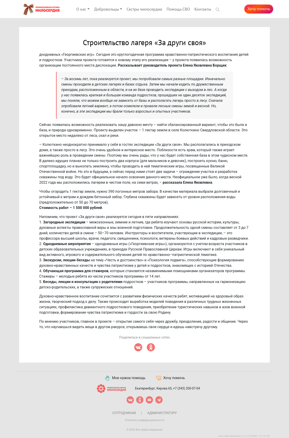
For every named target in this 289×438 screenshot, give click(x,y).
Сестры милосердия (144, 9)
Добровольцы (106, 9)
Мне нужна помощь (124, 378)
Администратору (162, 413)
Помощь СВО (178, 9)
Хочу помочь (258, 9)
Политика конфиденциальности (144, 420)
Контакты (202, 9)
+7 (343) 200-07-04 (186, 388)
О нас (81, 9)
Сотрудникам (124, 413)
